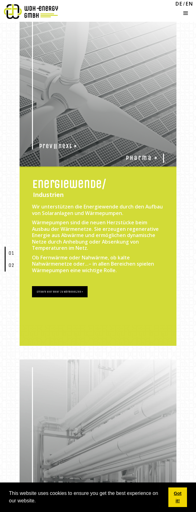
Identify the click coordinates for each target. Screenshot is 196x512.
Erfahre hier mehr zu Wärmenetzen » (60, 292)
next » (67, 146)
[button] (185, 12)
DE (179, 4)
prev (46, 146)
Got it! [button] (178, 497)
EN (189, 4)
